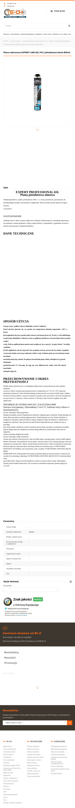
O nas (5, 797)
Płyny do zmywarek (57, 752)
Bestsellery (11, 652)
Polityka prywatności (10, 794)
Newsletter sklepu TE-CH (11, 765)
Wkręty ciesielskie (33, 746)
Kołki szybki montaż (34, 760)
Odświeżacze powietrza (59, 746)
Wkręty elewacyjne (33, 754)
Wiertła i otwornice (33, 771)
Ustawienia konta (9, 752)
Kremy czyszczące (57, 766)
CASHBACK (7, 757)
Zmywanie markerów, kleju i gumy (60, 770)
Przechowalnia (8, 754)
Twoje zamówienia (9, 749)
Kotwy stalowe (32, 768)
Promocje (10, 662)
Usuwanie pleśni (56, 773)
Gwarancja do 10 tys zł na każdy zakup (11, 769)
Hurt (4, 800)
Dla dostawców (8, 783)
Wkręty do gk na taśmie (35, 757)
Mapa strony (7, 746)
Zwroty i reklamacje (10, 778)
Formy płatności (9, 760)
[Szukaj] (69, 26)
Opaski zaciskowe (33, 749)
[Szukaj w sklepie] (35, 26)
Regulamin (7, 775)
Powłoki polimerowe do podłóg (59, 758)
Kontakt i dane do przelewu (12, 803)
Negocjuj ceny (8, 773)
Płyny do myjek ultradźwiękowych (57, 762)
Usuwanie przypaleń (58, 754)
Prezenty (6, 763)
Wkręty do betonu (33, 765)
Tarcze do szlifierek (33, 776)
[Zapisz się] (69, 722)
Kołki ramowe (32, 763)
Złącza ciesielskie (33, 774)
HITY (4, 792)
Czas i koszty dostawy (10, 781)
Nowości (10, 657)
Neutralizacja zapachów (59, 749)
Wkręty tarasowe (33, 752)
